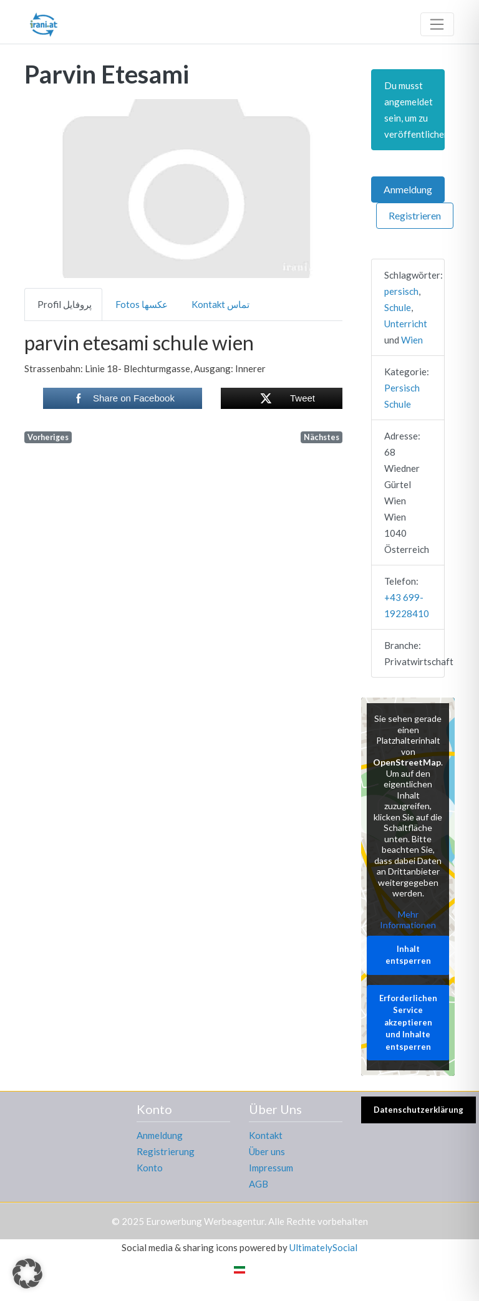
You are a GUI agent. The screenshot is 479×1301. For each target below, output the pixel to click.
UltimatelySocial (323, 1247)
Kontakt (266, 1135)
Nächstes (321, 437)
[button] (48, 188)
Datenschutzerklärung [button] (418, 1110)
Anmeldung (408, 189)
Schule (397, 307)
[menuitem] (239, 1269)
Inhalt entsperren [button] (408, 954)
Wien (412, 339)
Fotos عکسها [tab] (141, 304)
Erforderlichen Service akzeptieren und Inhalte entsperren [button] (408, 1021)
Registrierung (166, 1151)
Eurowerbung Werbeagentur (205, 1221)
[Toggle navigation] (437, 24)
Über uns (267, 1151)
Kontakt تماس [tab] (220, 304)
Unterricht (405, 323)
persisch (401, 291)
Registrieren (415, 215)
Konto (150, 1167)
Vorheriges (48, 437)
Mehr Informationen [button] (408, 919)
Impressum (271, 1167)
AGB (258, 1183)
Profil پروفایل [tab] (64, 304)
